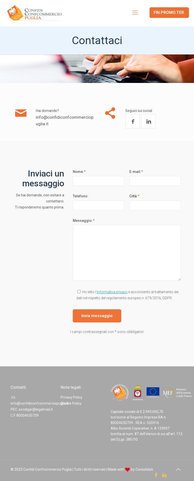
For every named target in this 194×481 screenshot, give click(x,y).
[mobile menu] (135, 12)
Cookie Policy (71, 403)
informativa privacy (112, 292)
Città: (134, 196)
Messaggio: (83, 221)
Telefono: (80, 196)
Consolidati (144, 469)
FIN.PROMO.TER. (169, 12)
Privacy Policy (71, 397)
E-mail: (136, 172)
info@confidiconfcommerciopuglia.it (40, 403)
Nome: (79, 172)
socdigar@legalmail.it (36, 409)
